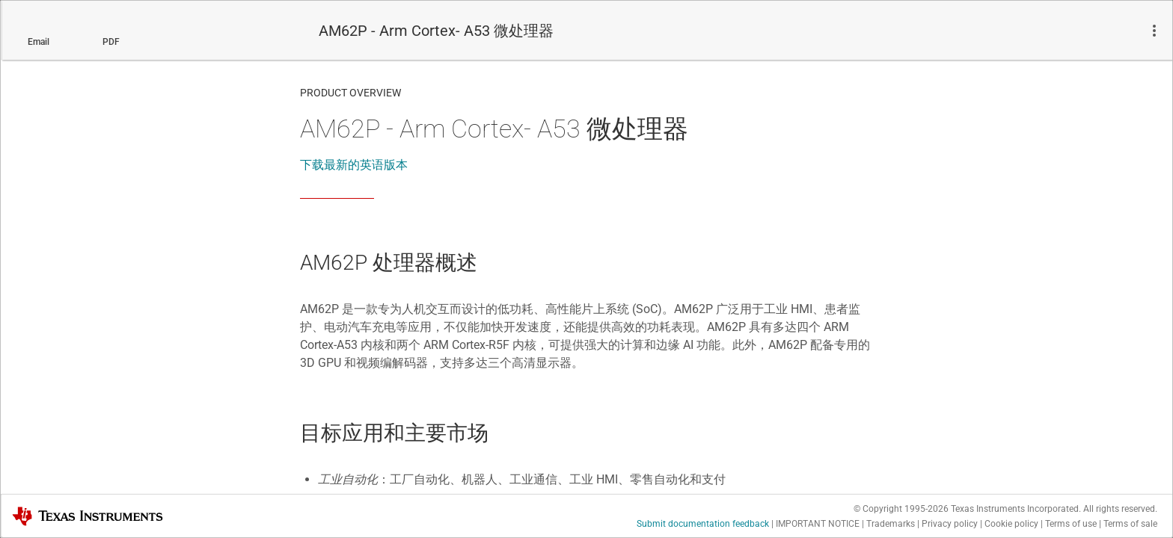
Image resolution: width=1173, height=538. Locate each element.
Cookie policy (1011, 524)
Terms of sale (1130, 524)
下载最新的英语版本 (354, 165)
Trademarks (890, 524)
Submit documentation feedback (703, 524)
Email (38, 42)
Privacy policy (950, 524)
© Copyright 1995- (901, 509)
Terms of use (1071, 524)
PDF (111, 42)
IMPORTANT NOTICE (818, 524)
